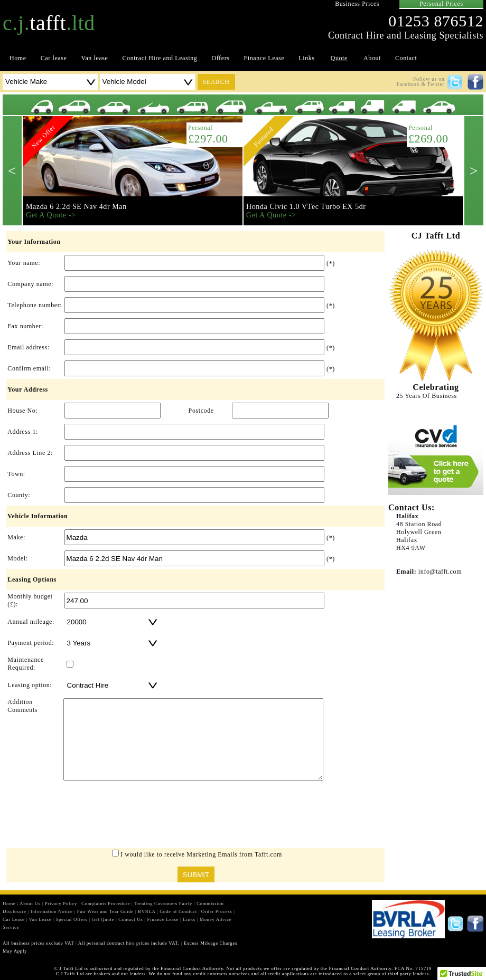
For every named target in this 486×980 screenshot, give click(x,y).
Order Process (216, 911)
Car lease (54, 58)
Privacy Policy (61, 903)
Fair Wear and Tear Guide (105, 911)
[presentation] (195, 817)
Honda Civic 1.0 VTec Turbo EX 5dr (306, 207)
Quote (339, 58)
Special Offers (71, 919)
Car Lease (14, 919)
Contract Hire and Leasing (160, 58)
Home (18, 58)
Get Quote (102, 919)
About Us (30, 903)
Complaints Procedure (105, 903)
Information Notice (52, 911)
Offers (220, 58)
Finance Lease (264, 58)
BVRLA (146, 911)
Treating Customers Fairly (163, 903)
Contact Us (130, 919)
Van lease (94, 58)
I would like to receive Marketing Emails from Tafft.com (201, 854)
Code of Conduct (178, 911)
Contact (406, 58)
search (216, 81)
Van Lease (40, 919)
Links (306, 58)
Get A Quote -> (51, 215)
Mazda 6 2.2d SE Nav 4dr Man (76, 207)
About (372, 58)
